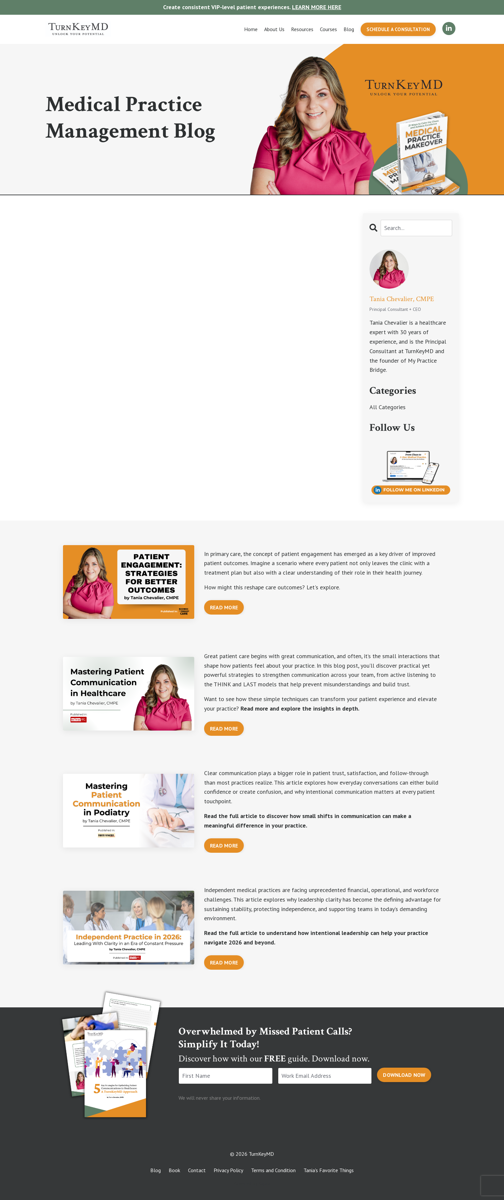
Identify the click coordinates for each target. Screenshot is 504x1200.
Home (251, 29)
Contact (197, 1170)
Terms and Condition (273, 1170)
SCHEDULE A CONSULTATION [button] (398, 29)
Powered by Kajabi (252, 1183)
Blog (349, 29)
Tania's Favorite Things (329, 1170)
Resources (302, 29)
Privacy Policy (228, 1170)
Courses (328, 29)
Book (174, 1170)
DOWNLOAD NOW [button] (404, 1075)
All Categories (387, 407)
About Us (274, 29)
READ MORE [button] (224, 607)
